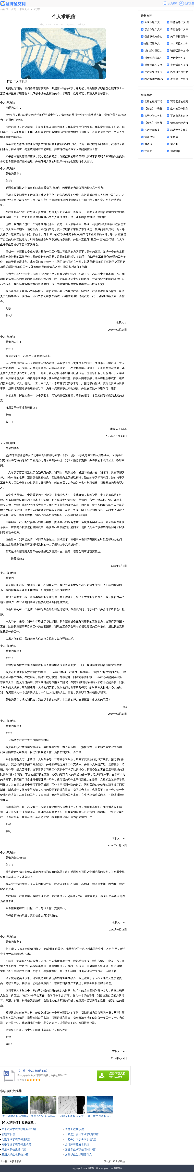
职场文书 (24, 9)
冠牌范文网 (93, 1168)
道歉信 (174, 137)
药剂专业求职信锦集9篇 (16, 1139)
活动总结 (149, 137)
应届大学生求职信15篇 (15, 1154)
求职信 (36, 9)
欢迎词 (148, 151)
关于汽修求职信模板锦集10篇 (19, 1129)
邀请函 (148, 144)
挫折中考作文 (178, 57)
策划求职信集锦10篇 (14, 1149)
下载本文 (81, 24)
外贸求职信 (15, 1161)
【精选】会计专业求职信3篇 (82, 1134)
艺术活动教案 (152, 130)
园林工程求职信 (74, 1129)
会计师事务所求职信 (77, 1144)
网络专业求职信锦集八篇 (16, 1144)
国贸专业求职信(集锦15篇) (80, 1149)
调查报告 (175, 151)
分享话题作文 (152, 22)
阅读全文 (71, 24)
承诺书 (174, 144)
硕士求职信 (119, 1161)
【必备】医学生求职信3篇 (80, 1139)
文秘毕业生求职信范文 (78, 1154)
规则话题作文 (152, 43)
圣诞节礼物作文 (153, 36)
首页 (13, 9)
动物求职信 (8, 1134)
